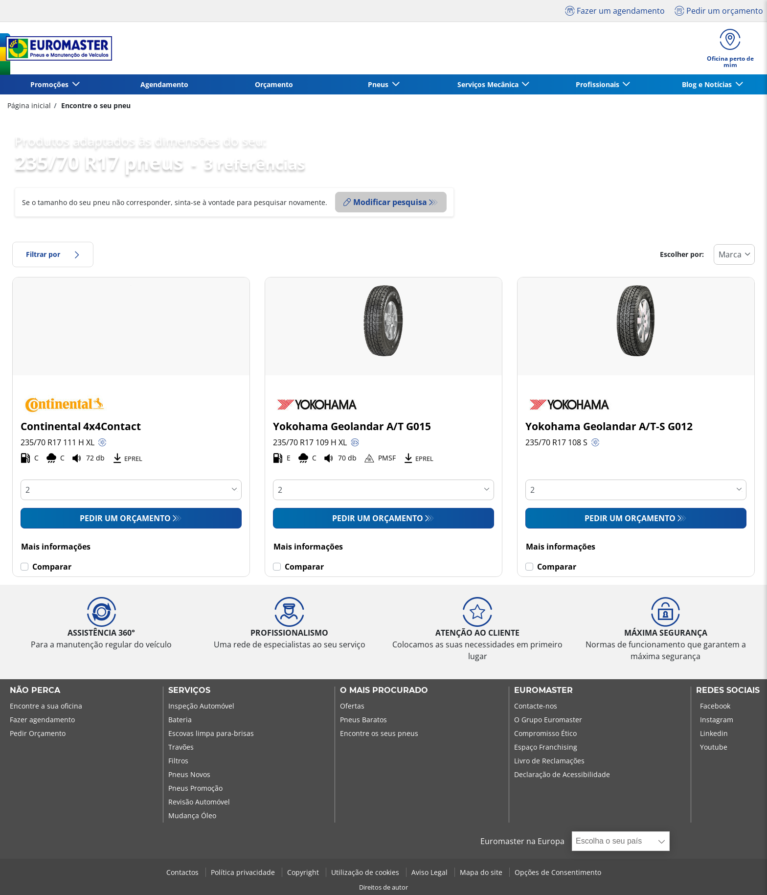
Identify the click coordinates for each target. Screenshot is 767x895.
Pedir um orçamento (125, 518)
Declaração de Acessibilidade (562, 774)
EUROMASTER (543, 690)
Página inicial (29, 105)
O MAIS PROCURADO (384, 690)
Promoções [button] (50, 84)
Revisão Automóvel (199, 801)
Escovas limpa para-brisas (211, 733)
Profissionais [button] (598, 84)
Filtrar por (53, 254)
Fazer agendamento (42, 719)
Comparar (51, 566)
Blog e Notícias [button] (708, 84)
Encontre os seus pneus (379, 733)
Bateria (180, 719)
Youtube (713, 747)
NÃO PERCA (35, 690)
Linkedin (714, 733)
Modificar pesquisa (385, 202)
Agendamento (164, 84)
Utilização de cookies (366, 872)
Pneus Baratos (363, 719)
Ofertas (352, 706)
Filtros (178, 760)
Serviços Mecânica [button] (488, 84)
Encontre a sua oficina (46, 706)
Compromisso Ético (545, 733)
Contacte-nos (535, 706)
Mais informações (55, 546)
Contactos (183, 872)
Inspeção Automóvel (201, 706)
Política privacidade (244, 872)
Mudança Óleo (192, 815)
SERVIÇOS (189, 690)
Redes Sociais (728, 690)
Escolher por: (682, 254)
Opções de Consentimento (558, 872)
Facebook (715, 706)
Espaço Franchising (545, 747)
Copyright (304, 872)
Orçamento (274, 84)
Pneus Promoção (195, 788)
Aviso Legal (430, 872)
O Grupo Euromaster (548, 719)
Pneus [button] (379, 84)
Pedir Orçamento (38, 733)
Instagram (716, 719)
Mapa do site (482, 872)
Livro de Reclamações (549, 760)
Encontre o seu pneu (95, 105)
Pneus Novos (189, 774)
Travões (181, 747)
